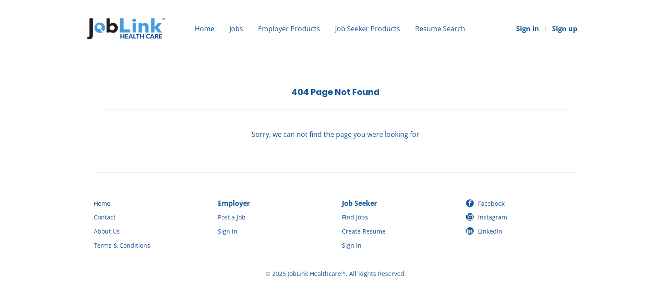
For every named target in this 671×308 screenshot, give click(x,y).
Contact (105, 217)
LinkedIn (490, 231)
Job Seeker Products (367, 28)
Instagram (492, 217)
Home (204, 28)
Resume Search (440, 28)
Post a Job (232, 217)
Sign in (527, 28)
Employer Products (289, 28)
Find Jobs (355, 217)
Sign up (564, 28)
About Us (107, 231)
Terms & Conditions (122, 245)
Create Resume (364, 231)
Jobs (236, 28)
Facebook (491, 203)
